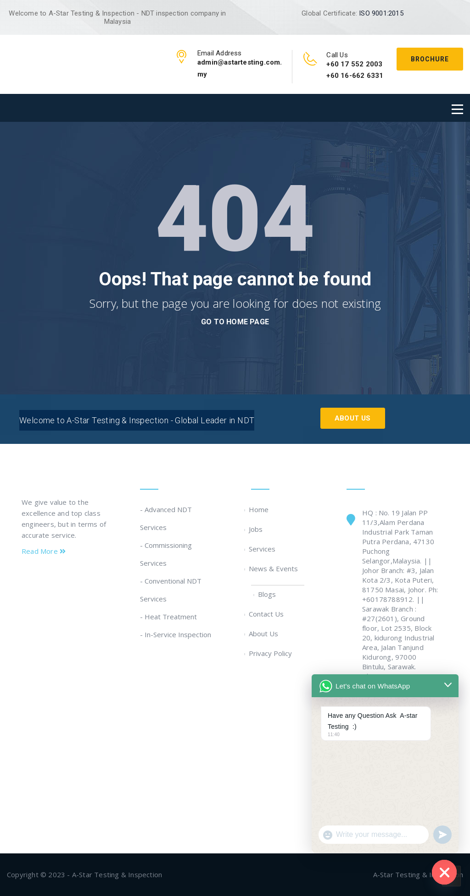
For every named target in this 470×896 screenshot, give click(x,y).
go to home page (235, 321)
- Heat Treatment (168, 616)
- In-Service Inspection (175, 634)
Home (260, 509)
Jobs (257, 529)
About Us (353, 418)
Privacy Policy (271, 653)
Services (263, 548)
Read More (44, 551)
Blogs (268, 594)
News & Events (274, 568)
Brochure (430, 59)
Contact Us (267, 613)
